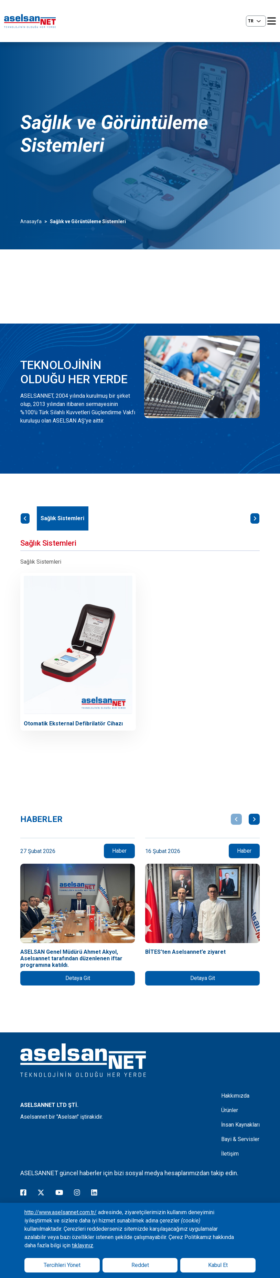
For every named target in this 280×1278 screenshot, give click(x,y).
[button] (236, 819)
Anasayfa (31, 221)
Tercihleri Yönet (62, 1265)
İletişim (230, 1153)
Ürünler (229, 1110)
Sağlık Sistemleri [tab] (62, 518)
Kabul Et (218, 1265)
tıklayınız (82, 1245)
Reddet (140, 1265)
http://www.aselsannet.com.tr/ (60, 1212)
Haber (119, 851)
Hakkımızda (235, 1095)
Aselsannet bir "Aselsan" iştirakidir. (61, 1116)
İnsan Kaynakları (240, 1124)
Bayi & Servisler (240, 1139)
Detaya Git (77, 978)
